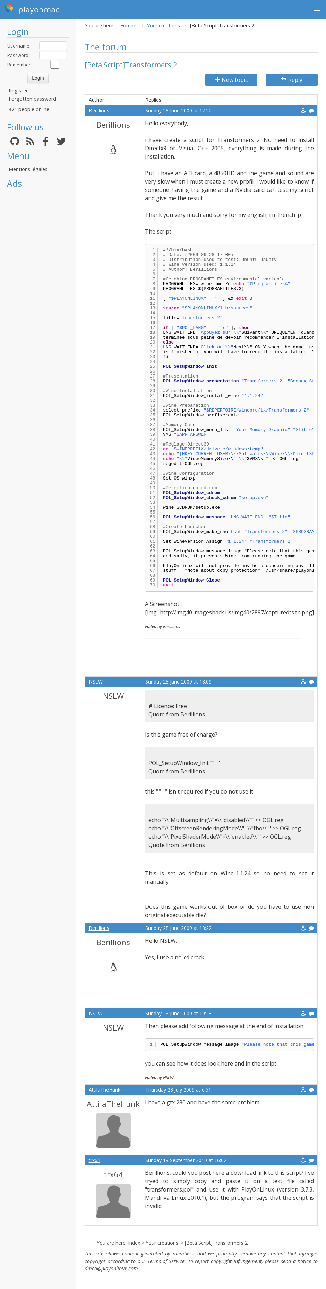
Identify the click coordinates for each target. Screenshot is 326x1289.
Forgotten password (32, 98)
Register (18, 90)
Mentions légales (28, 169)
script (269, 1063)
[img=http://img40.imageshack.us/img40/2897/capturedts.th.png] (229, 612)
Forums (129, 25)
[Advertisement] (38, 297)
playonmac (31, 9)
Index (134, 1242)
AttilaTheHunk (104, 1089)
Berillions (99, 110)
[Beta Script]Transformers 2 (216, 1242)
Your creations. (164, 25)
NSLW (96, 681)
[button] (317, 9)
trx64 (94, 1160)
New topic (231, 80)
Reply (291, 80)
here (227, 1063)
